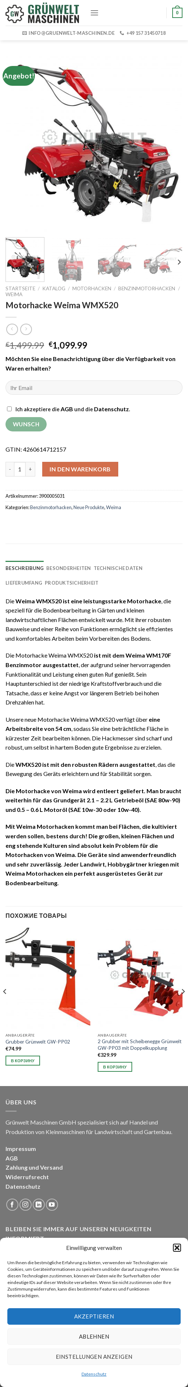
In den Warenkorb (80, 469)
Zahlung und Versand (34, 1167)
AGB (67, 408)
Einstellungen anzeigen (94, 1356)
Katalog (53, 288)
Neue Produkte (88, 507)
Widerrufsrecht (27, 1176)
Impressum (21, 1148)
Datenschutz (94, 1374)
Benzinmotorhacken (146, 288)
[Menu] (94, 13)
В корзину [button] (23, 1060)
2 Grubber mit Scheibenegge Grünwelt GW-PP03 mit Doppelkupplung (140, 1044)
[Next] (178, 262)
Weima (14, 294)
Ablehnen (94, 1336)
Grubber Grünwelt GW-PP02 (38, 1042)
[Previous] (5, 1006)
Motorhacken (91, 288)
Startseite (20, 288)
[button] (177, 1247)
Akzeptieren (94, 1316)
